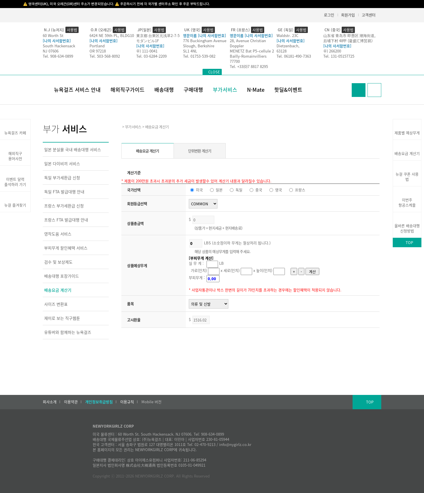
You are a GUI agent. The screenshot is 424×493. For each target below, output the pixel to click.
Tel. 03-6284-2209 (151, 56)
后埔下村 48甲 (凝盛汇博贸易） (349, 40)
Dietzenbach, (288, 45)
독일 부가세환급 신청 (62, 177)
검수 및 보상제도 (58, 262)
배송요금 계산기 (57, 290)
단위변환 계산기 (199, 150)
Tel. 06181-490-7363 (294, 56)
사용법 (72, 29)
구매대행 (193, 89)
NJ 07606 (51, 51)
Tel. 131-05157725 (338, 56)
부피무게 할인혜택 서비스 (65, 248)
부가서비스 (225, 89)
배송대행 (164, 89)
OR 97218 (98, 51)
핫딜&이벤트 (288, 89)
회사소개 (50, 401)
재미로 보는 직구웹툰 (62, 318)
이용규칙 (127, 401)
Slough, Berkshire (198, 45)
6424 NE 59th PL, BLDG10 (112, 35)
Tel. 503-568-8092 (105, 56)
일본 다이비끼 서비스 (62, 163)
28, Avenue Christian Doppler (248, 43)
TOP (409, 242)
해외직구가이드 (127, 89)
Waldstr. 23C (287, 35)
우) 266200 (332, 51)
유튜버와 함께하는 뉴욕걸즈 (67, 332)
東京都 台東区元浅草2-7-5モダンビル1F (158, 38)
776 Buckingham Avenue (204, 40)
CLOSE (214, 72)
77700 (235, 61)
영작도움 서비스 (57, 234)
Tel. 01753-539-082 (199, 56)
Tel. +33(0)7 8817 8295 (249, 66)
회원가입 (348, 14)
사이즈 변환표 (56, 304)
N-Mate (255, 89)
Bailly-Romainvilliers (248, 56)
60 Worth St (53, 35)
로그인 (329, 14)
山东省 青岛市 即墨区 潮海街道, (349, 35)
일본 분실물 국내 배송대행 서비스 (72, 149)
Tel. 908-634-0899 (58, 56)
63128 (282, 51)
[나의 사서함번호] (57, 40)
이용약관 (71, 401)
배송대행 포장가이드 (61, 276)
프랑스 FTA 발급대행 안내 (66, 220)
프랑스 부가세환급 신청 (64, 205)
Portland (97, 45)
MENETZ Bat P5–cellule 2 (252, 51)
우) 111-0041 (146, 51)
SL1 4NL (190, 51)
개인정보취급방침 (99, 401)
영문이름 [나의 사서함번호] (204, 35)
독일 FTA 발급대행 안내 (64, 191)
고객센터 (369, 14)
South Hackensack (59, 45)
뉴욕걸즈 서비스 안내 (77, 89)
